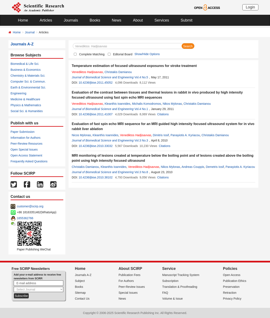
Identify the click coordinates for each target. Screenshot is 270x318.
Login (250, 7)
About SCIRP (130, 268)
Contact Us (82, 298)
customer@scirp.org (30, 206)
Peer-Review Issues (132, 286)
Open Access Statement (26, 155)
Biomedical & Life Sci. (25, 63)
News (116, 20)
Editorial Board (122, 54)
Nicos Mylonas (81, 135)
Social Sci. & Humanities (27, 111)
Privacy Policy (232, 298)
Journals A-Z (83, 275)
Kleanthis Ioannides (117, 103)
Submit (186, 20)
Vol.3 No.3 (141, 140)
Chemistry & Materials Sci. (28, 75)
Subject (80, 281)
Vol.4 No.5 (141, 77)
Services (161, 20)
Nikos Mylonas (172, 103)
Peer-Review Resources (26, 143)
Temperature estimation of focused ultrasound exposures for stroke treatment (134, 66)
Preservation (231, 286)
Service (169, 268)
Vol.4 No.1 (141, 109)
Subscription (170, 281)
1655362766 (25, 218)
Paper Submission (23, 131)
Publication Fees (129, 275)
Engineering (18, 93)
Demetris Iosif (215, 167)
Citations (163, 114)
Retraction (229, 292)
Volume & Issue (172, 298)
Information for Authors (25, 137)
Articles (46, 20)
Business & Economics (25, 69)
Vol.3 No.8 (141, 172)
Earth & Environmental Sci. (28, 87)
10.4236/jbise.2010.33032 (96, 146)
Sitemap (80, 292)
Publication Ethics (234, 281)
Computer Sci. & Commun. (28, 81)
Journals (71, 20)
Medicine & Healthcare (25, 99)
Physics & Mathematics (26, 105)
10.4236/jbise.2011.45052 (96, 82)
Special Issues (128, 292)
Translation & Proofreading (179, 286)
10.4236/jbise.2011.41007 (96, 114)
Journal (30, 32)
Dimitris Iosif (161, 135)
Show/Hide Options (147, 54)
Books (95, 20)
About (138, 20)
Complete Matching (92, 54)
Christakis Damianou (118, 72)
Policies (230, 268)
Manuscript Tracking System (180, 275)
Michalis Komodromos (146, 103)
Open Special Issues (24, 149)
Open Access (231, 275)
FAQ (165, 292)
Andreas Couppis (193, 167)
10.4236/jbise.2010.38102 (96, 177)
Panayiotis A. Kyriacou (185, 135)
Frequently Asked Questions (29, 161)
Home (23, 20)
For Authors (126, 281)
